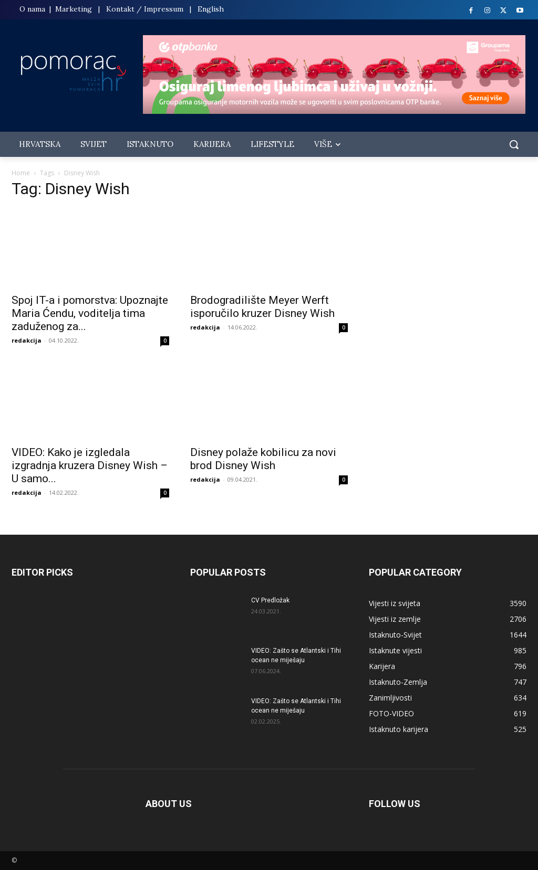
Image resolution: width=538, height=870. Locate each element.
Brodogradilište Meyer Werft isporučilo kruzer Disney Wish (262, 307)
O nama (33, 9)
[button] (513, 144)
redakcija (27, 340)
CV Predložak (270, 600)
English (211, 9)
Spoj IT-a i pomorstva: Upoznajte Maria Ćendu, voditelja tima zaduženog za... (90, 313)
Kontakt (120, 9)
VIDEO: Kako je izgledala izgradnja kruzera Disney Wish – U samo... (90, 465)
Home (21, 172)
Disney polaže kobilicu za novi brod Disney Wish (263, 459)
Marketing (73, 9)
